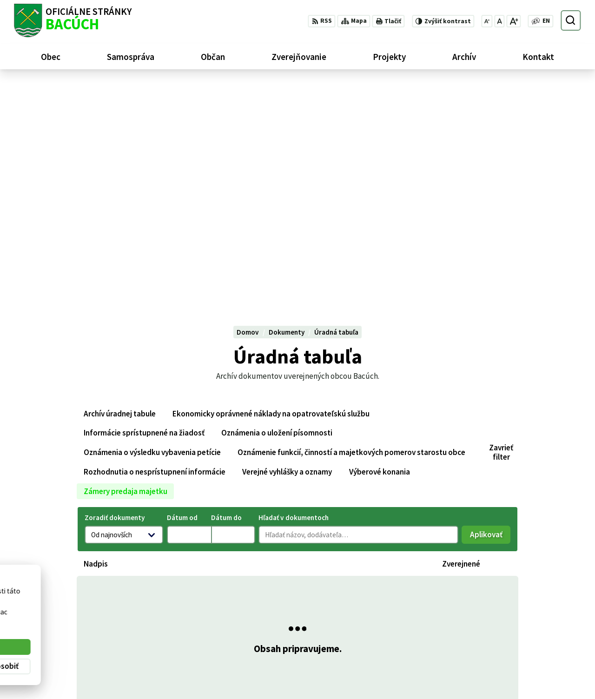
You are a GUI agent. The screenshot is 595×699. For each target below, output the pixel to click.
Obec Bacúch (83, 607)
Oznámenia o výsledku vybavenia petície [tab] (152, 231)
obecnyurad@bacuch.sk (544, 665)
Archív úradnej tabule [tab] (120, 192)
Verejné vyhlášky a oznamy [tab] (287, 251)
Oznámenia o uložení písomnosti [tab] (276, 212)
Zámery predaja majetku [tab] (125, 270)
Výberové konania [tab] (379, 251)
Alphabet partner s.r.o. (128, 599)
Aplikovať (490, 316)
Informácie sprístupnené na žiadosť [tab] (144, 212)
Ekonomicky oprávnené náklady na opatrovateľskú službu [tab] (271, 192)
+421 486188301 (533, 654)
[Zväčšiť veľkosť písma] (513, 21)
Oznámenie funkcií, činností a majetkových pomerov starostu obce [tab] (351, 231)
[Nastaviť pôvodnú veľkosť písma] (499, 21)
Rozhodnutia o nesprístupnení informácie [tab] (154, 251)
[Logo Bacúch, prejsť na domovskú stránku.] (73, 20)
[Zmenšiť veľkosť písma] (487, 21)
